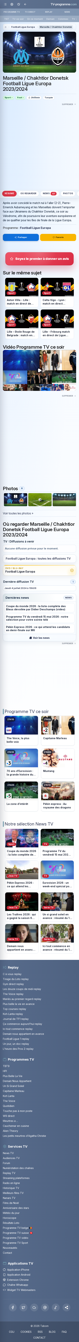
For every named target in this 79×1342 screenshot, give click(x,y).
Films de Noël (11, 1202)
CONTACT (39, 1337)
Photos (68, 193)
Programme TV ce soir (27, 711)
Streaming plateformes (16, 1178)
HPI (5, 1071)
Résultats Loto (11, 1222)
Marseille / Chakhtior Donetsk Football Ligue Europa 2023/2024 (35, 83)
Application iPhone (16, 1269)
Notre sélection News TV (29, 824)
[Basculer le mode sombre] (18, 4)
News (50, 193)
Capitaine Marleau (13, 1090)
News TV (8, 1153)
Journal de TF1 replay (16, 1018)
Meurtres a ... (10, 1120)
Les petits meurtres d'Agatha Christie (24, 1135)
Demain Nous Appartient (17, 1080)
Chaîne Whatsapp (15, 1284)
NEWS (67, 12)
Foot (19, 97)
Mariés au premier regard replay (22, 998)
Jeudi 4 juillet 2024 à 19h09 (20, 588)
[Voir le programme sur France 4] (58, 763)
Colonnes (63, 19)
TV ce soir (18, 19)
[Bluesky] (34, 1307)
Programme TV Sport (15, 1242)
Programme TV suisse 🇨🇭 (18, 1232)
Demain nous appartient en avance (23, 1033)
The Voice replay (13, 993)
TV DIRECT (30, 12)
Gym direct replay (13, 983)
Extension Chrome (16, 1279)
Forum (6, 1163)
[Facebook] (13, 1307)
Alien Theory (10, 1130)
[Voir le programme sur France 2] (58, 731)
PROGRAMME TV (12, 12)
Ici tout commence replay (18, 1028)
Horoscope (9, 1217)
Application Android (16, 1274)
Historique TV (11, 1187)
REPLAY (48, 12)
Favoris (58, 237)
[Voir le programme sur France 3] (21, 763)
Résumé (9, 193)
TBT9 (6, 1066)
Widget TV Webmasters (19, 1289)
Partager (21, 237)
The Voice (9, 1100)
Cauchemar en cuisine (16, 1125)
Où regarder (28, 193)
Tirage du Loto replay (16, 979)
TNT (6, 19)
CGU (11, 1331)
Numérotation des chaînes (18, 1168)
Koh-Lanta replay (13, 1013)
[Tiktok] (56, 1307)
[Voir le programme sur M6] (58, 796)
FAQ (64, 1331)
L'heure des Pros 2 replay (18, 1048)
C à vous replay (12, 974)
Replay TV (9, 1173)
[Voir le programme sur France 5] (21, 796)
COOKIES (26, 1331)
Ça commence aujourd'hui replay (22, 1023)
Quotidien (8, 1105)
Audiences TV (11, 1158)
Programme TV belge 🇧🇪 (17, 1227)
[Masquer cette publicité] (69, 104)
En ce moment (35, 19)
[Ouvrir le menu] (5, 4)
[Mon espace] (12, 4)
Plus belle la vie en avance (19, 1003)
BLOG (52, 1331)
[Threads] (45, 1307)
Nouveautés (10, 1247)
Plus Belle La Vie (12, 1076)
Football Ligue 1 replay (16, 1038)
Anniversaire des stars (16, 1207)
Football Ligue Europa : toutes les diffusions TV (38, 558)
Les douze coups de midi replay (22, 988)
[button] (66, 1307)
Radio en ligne (11, 1182)
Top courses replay (14, 1008)
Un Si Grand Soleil (13, 1085)
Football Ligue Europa (23, 27)
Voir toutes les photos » (18, 513)
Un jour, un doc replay (16, 1043)
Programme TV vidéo (15, 1237)
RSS (40, 1331)
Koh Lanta (8, 1095)
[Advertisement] (39, 145)
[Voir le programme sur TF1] (21, 731)
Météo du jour (11, 1212)
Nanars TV (9, 1197)
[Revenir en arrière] (25, 4)
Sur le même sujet (22, 272)
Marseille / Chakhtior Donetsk (56, 27)
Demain (50, 19)
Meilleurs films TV (13, 1192)
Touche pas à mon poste (17, 1110)
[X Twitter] (23, 1307)
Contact (7, 1252)
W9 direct (9, 1115)
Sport (8, 97)
